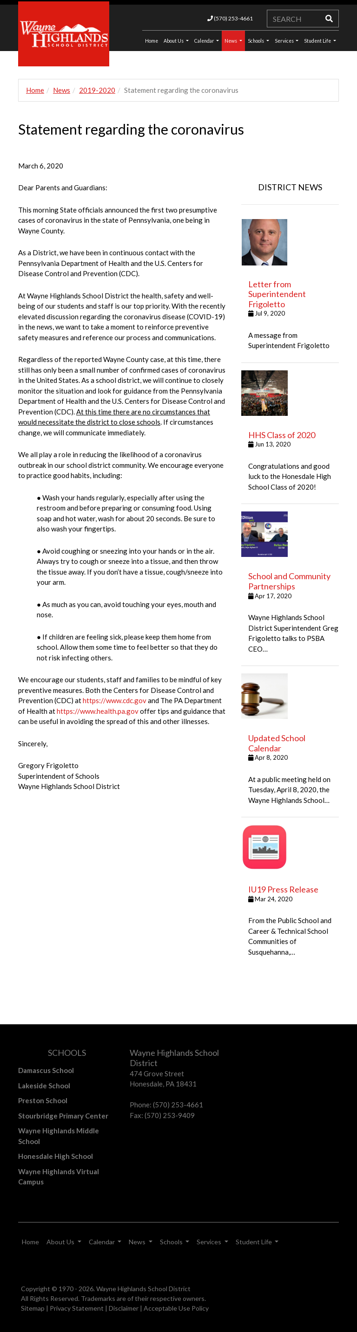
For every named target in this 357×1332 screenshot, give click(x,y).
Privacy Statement (77, 1308)
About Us (174, 41)
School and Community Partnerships (289, 581)
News (231, 41)
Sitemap (33, 1308)
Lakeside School (44, 1085)
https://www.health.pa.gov (98, 711)
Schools (256, 41)
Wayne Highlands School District (143, 1289)
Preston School (42, 1100)
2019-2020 (97, 90)
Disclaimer (124, 1308)
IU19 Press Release (283, 889)
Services (285, 41)
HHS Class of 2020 (281, 435)
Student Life (318, 41)
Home (35, 90)
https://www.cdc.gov (114, 700)
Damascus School (46, 1070)
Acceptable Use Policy (176, 1308)
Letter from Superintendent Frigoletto (277, 294)
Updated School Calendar (276, 743)
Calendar (204, 41)
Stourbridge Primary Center (63, 1116)
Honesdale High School (55, 1156)
